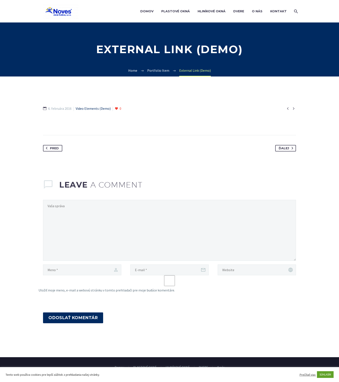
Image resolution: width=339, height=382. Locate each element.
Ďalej (287, 148)
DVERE (238, 11)
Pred (51, 148)
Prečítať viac (307, 375)
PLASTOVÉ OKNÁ (175, 11)
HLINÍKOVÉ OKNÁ (211, 11)
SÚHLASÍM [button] (325, 374)
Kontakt (278, 11)
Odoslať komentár (73, 317)
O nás (257, 11)
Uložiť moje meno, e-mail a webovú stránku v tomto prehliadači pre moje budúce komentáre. (106, 290)
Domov (147, 11)
